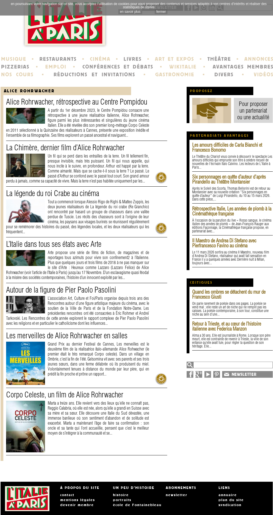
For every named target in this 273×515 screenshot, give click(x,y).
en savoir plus (130, 12)
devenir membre (77, 505)
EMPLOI (55, 67)
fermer (161, 12)
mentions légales (77, 500)
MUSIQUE (13, 59)
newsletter (176, 495)
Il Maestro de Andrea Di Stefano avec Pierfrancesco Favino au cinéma (224, 243)
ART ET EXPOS (174, 59)
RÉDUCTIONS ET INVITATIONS (94, 74)
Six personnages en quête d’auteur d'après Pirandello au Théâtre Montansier (229, 179)
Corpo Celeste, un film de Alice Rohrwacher (64, 394)
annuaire (228, 495)
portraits (122, 500)
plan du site (231, 500)
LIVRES (133, 59)
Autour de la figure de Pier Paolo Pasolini (61, 290)
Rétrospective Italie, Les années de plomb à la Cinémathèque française (231, 211)
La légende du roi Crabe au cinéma (52, 193)
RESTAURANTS (58, 59)
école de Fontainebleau (137, 505)
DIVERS (224, 74)
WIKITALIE (183, 67)
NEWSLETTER (244, 374)
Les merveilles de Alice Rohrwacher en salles (66, 335)
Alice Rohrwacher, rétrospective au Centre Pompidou (76, 101)
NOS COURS (17, 74)
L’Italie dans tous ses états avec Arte (53, 244)
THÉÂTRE (219, 59)
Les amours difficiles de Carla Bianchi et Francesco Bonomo (227, 147)
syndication (230, 505)
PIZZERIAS (15, 67)
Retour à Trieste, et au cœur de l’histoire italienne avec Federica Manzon (226, 326)
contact (67, 495)
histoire (121, 495)
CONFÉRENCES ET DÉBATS (117, 67)
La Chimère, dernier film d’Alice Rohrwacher (65, 147)
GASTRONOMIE (174, 74)
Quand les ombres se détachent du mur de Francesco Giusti (229, 294)
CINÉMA (100, 59)
